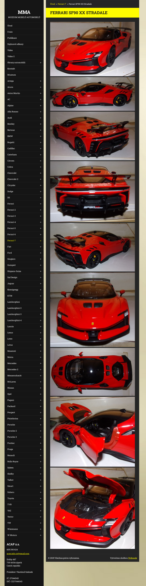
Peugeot (11, 412)
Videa (10, 50)
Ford (9, 252)
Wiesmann (12, 529)
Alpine (10, 105)
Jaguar (10, 283)
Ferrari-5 (11, 228)
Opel (9, 394)
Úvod (9, 25)
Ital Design (12, 277)
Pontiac (11, 443)
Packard (11, 406)
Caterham (12, 154)
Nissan (10, 387)
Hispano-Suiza (14, 271)
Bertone (11, 130)
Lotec (9, 338)
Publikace (12, 38)
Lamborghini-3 (14, 314)
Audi (9, 117)
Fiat (9, 246)
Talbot (10, 480)
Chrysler (11, 185)
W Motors (12, 535)
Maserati (11, 351)
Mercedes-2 (12, 369)
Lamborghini (13, 301)
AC (8, 99)
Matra (10, 357)
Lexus (10, 332)
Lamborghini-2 (14, 308)
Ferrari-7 (11, 240)
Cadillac (11, 148)
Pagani (10, 400)
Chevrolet (11, 173)
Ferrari (10, 203)
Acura (10, 87)
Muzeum (11, 74)
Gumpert (11, 265)
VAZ (9, 510)
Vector (10, 516)
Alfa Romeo (12, 111)
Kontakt (11, 68)
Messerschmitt (14, 375)
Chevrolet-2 (12, 179)
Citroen (10, 160)
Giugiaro (11, 259)
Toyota (10, 498)
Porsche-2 (12, 430)
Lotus (10, 344)
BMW (10, 136)
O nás (10, 31)
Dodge (10, 191)
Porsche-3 (12, 437)
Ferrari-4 (11, 222)
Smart (10, 486)
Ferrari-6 (11, 234)
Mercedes (11, 363)
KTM (9, 295)
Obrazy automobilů (16, 62)
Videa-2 (11, 56)
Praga (10, 449)
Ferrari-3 (11, 216)
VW (9, 522)
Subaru (10, 492)
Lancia (10, 326)
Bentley (10, 123)
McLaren (11, 381)
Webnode (132, 558)
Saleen (10, 467)
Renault (11, 455)
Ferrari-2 (11, 209)
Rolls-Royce (12, 461)
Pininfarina (12, 418)
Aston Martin (13, 93)
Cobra (10, 166)
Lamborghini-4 (14, 320)
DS (8, 197)
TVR (9, 504)
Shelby (10, 473)
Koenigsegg (12, 289)
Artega (10, 81)
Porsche (11, 424)
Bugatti (10, 142)
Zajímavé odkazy (15, 44)
